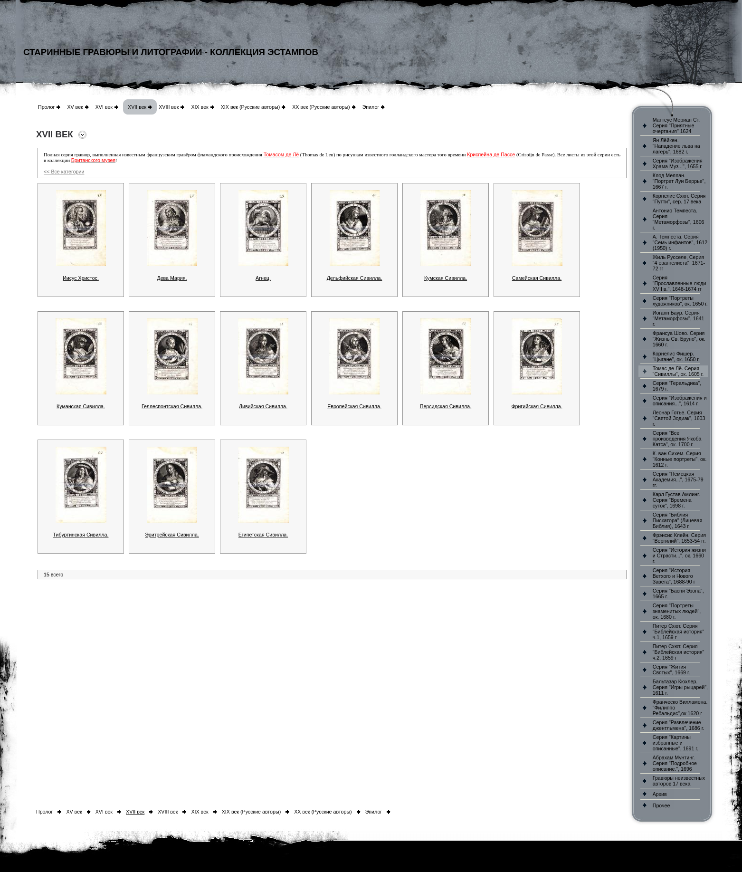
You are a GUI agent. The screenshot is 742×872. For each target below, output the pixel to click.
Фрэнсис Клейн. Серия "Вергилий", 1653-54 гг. (679, 538)
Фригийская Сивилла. (536, 406)
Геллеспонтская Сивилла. (172, 406)
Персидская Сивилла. (445, 406)
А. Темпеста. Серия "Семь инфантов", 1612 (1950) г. (680, 242)
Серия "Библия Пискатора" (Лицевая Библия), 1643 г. (677, 520)
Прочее (661, 805)
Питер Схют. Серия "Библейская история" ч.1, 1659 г (678, 631)
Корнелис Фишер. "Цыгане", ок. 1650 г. (676, 356)
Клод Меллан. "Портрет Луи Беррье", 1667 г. (679, 181)
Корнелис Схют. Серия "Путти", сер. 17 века (679, 198)
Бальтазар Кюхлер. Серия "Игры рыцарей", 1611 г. (680, 687)
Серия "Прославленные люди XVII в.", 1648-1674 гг (679, 283)
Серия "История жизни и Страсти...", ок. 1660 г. (679, 555)
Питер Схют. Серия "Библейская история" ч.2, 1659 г (678, 652)
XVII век (137, 107)
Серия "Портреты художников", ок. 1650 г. (680, 301)
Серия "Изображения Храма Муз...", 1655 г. (678, 163)
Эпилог (371, 107)
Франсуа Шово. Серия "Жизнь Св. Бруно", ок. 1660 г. (679, 338)
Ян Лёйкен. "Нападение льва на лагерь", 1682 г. (676, 145)
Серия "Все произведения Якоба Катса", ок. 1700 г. (677, 438)
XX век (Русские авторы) (321, 107)
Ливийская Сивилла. (263, 406)
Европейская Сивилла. (354, 406)
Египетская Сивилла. (263, 534)
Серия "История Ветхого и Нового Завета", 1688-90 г (674, 576)
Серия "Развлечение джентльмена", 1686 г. (678, 725)
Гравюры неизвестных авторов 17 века (679, 780)
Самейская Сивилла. (536, 278)
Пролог (46, 107)
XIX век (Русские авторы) (250, 107)
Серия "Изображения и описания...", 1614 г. (680, 400)
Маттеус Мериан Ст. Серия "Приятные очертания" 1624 (676, 125)
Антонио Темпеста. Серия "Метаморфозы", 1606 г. (678, 219)
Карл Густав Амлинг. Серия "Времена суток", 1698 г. (676, 499)
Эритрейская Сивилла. (172, 534)
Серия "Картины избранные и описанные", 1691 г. (675, 742)
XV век (75, 107)
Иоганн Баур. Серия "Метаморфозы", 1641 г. (678, 318)
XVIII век (169, 107)
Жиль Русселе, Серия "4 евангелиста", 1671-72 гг (679, 262)
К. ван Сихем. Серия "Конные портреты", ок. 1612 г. (680, 459)
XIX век (199, 107)
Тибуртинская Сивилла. (81, 534)
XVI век (104, 107)
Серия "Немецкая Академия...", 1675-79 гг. (678, 479)
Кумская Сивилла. (445, 278)
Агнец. (263, 278)
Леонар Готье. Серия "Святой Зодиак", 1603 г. (679, 418)
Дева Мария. (172, 278)
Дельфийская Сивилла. (354, 278)
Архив (660, 794)
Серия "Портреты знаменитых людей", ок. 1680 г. (677, 611)
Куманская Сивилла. (81, 406)
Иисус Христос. (81, 278)
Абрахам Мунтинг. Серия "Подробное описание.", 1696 (675, 763)
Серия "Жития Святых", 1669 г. (671, 669)
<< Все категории (64, 171)
